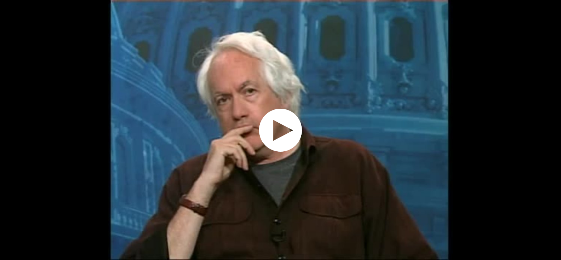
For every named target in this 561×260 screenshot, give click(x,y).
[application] (280, 130)
